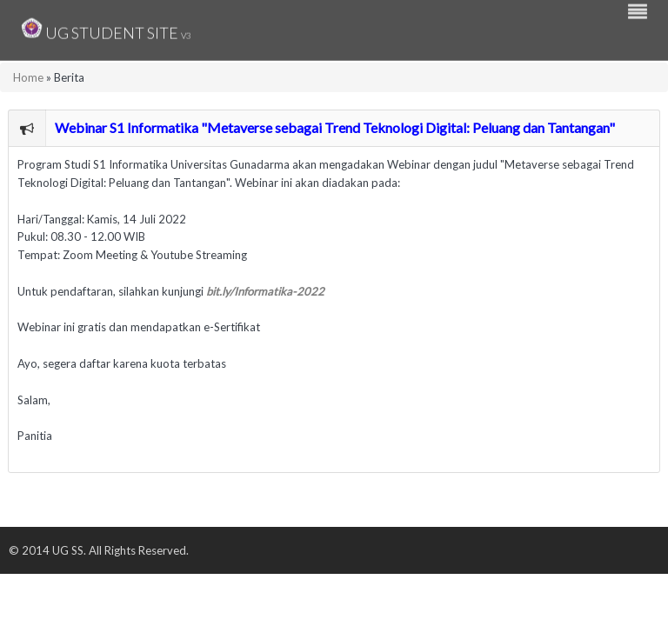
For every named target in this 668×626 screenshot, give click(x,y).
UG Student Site (106, 28)
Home (28, 77)
